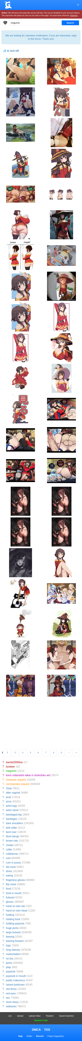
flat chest (11, 884)
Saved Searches (66, 1016)
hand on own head (16, 910)
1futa (9, 788)
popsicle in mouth (16, 976)
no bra (9, 958)
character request (16, 779)
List (10, 1016)
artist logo (11, 805)
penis (9, 962)
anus (9, 801)
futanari (10, 897)
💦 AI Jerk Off (11, 50)
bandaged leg (14, 814)
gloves (9, 901)
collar (9, 849)
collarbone (12, 853)
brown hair (12, 840)
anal (8, 797)
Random (49, 1016)
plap (8, 967)
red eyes (11, 993)
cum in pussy (13, 862)
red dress (11, 989)
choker (10, 845)
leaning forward (15, 941)
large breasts (13, 932)
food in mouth (14, 893)
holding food (13, 919)
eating (9, 875)
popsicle (10, 971)
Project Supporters (55, 1036)
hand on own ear (15, 906)
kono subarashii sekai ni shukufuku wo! (28, 775)
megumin (11, 770)
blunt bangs (12, 836)
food (8, 888)
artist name (12, 810)
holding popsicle (15, 923)
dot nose (11, 866)
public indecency (15, 980)
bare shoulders (14, 823)
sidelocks (11, 1006)
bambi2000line (14, 762)
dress (9, 871)
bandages (11, 818)
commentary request (17, 784)
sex (8, 997)
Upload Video (35, 1016)
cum (8, 858)
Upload (20, 1016)
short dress (12, 1002)
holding (10, 914)
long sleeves (13, 949)
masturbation (13, 954)
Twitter (29, 1036)
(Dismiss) (74, 15)
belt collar (11, 827)
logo (8, 945)
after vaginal (13, 792)
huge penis (12, 928)
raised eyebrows (15, 984)
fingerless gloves (15, 880)
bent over (11, 832)
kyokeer (10, 766)
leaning (10, 936)
